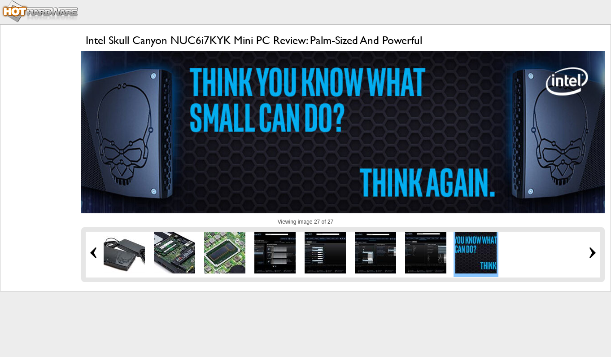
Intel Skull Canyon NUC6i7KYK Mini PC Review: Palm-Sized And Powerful (254, 40)
